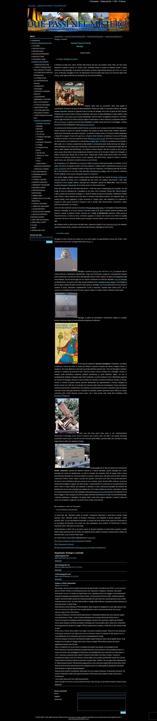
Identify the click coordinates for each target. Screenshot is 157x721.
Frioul (38, 161)
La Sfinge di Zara (40, 78)
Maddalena (62, 163)
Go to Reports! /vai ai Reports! (67, 509)
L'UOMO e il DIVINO (39, 179)
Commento (58, 699)
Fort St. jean (41, 134)
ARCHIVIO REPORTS (40, 214)
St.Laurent (40, 131)
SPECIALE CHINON (42, 169)
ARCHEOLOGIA (38, 51)
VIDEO (33, 228)
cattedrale (89, 285)
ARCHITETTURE (38, 56)
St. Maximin (82, 163)
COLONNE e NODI (39, 59)
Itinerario (39, 129)
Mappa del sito (106, 1)
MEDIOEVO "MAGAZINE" (41, 185)
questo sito (91, 538)
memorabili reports (71, 117)
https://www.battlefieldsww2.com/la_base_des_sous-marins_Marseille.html (81, 547)
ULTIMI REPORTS (39, 209)
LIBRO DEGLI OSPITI (38, 222)
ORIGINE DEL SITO (38, 230)
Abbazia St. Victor (42, 155)
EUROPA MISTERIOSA (95, 36)
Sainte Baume (62, 122)
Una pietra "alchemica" (44, 142)
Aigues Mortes (41, 163)
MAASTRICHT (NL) (41, 107)
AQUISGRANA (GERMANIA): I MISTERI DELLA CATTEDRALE (42, 99)
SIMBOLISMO (37, 195)
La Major (39, 145)
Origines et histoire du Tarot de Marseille (69, 541)
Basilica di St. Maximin (86, 125)
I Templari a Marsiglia (44, 137)
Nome (56, 693)
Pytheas (95, 271)
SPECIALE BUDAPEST (43, 166)
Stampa (123, 1)
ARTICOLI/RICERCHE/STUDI (75, 36)
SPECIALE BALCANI (42, 64)
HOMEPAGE (58, 36)
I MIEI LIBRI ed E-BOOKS (40, 220)
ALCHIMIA (36, 46)
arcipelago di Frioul (98, 492)
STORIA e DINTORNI (40, 204)
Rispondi (58, 561)
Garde (39, 158)
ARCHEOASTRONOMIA (41, 54)
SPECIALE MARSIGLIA (113, 36)
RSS (115, 1)
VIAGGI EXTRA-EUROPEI (41, 212)
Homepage (95, 1)
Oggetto (57, 696)
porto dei (120, 279)
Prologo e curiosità (43, 123)
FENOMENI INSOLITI (40, 174)
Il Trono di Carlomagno (42, 105)
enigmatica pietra (112, 224)
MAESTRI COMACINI (40, 182)
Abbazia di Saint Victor (97, 139)
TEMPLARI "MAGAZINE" (41, 206)
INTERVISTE (37, 177)
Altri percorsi (41, 153)
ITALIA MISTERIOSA (40, 171)
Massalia (40, 126)
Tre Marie (95, 163)
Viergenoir (40, 139)
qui (67, 534)
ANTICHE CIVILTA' (39, 48)
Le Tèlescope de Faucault (65, 544)
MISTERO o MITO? (39, 187)
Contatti (34, 225)
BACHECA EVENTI (37, 217)
